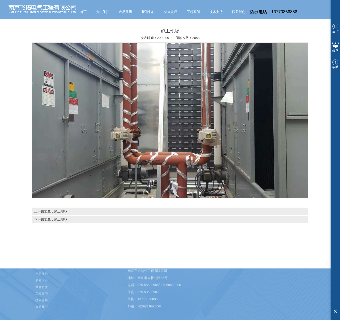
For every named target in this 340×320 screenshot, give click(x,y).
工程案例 (193, 12)
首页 (83, 12)
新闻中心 (148, 12)
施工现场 (60, 211)
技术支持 (216, 12)
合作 (335, 28)
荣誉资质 (170, 12)
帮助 (335, 64)
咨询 (335, 46)
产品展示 (125, 12)
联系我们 (238, 12)
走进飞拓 (102, 12)
